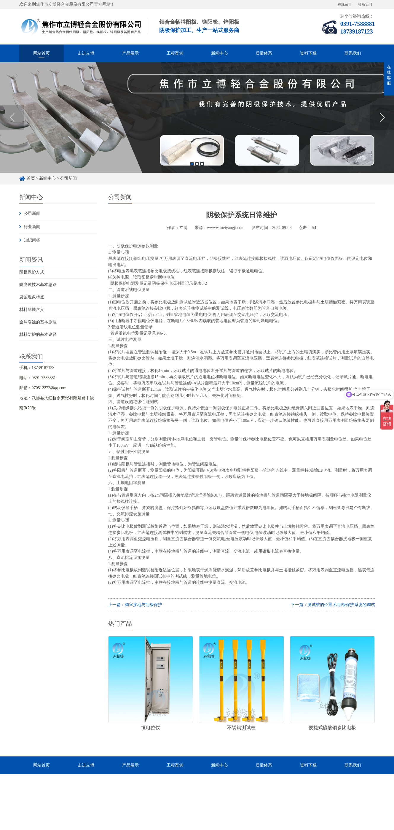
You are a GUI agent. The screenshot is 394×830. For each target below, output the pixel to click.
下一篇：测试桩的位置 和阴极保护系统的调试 (333, 604)
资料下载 (308, 53)
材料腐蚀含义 (31, 309)
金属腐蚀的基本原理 (38, 322)
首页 (31, 178)
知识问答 (32, 240)
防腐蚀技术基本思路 (38, 284)
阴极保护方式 (31, 272)
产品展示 (130, 53)
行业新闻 (32, 227)
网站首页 (41, 53)
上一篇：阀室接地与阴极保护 (135, 604)
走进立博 (86, 53)
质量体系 (264, 53)
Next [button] (382, 117)
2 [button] (197, 164)
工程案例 (175, 53)
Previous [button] (12, 117)
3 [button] (202, 164)
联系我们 (365, 4)
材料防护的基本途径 (38, 334)
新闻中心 (219, 53)
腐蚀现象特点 (31, 297)
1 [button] (192, 164)
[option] (197, 117)
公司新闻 (68, 178)
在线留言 (345, 4)
